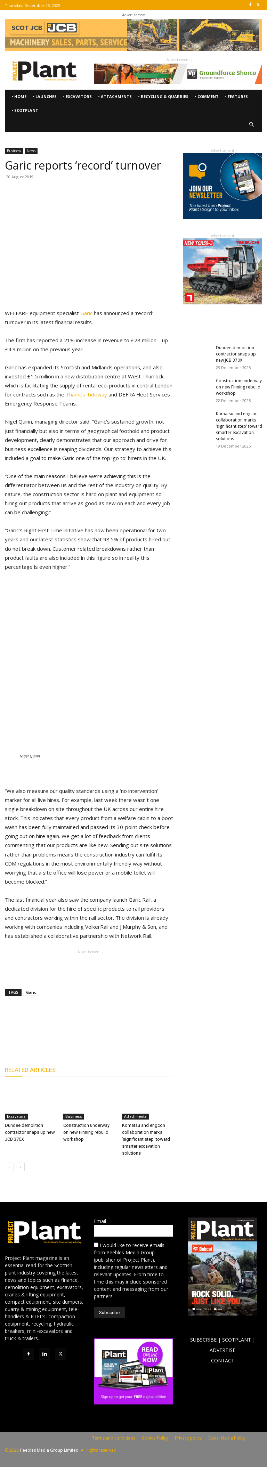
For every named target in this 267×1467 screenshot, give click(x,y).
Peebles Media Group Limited (49, 1450)
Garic (85, 313)
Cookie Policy (155, 1438)
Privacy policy (188, 1438)
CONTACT (222, 1360)
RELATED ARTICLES (30, 1069)
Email (100, 1221)
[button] (252, 124)
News (31, 150)
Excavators (16, 1116)
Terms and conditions (113, 1438)
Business (14, 150)
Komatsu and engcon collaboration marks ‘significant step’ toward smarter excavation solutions (146, 1139)
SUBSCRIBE (203, 1339)
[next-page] (20, 1167)
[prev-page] (9, 1167)
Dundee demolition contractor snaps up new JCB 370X (30, 1132)
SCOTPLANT (236, 1339)
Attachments (135, 1116)
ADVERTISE (222, 1350)
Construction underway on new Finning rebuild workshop (86, 1132)
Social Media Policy (226, 1438)
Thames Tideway (86, 394)
